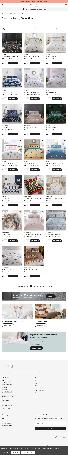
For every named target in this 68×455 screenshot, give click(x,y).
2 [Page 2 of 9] (24, 286)
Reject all (15, 452)
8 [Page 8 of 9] (43, 286)
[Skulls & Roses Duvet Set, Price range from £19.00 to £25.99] (12, 43)
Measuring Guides (7, 425)
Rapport (4, 196)
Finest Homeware (50, 232)
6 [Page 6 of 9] (37, 286)
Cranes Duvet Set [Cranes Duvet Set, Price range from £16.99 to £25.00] (29, 163)
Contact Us (38, 388)
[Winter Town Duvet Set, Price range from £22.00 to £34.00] (56, 220)
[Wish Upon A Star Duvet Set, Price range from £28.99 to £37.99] (34, 220)
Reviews (37, 393)
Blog (36, 385)
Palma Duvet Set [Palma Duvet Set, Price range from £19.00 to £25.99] (51, 127)
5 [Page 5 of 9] (34, 286)
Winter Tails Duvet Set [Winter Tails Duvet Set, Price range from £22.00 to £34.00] (9, 270)
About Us (37, 380)
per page (63, 29)
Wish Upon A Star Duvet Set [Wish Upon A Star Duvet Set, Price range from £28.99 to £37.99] (33, 234)
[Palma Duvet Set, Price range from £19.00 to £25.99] (56, 114)
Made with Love (28, 232)
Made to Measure (7, 423)
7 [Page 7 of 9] (40, 286)
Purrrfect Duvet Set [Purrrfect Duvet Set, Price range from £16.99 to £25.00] (52, 56)
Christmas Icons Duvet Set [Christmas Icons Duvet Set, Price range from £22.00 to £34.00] (32, 198)
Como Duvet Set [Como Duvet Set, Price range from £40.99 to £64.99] (7, 127)
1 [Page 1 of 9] (21, 286)
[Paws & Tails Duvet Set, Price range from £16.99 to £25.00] (34, 43)
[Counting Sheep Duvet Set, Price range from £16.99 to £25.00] (56, 149)
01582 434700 (8, 405)
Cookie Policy (44, 445)
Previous (18, 286)
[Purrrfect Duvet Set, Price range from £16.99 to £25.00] (56, 43)
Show (52, 29)
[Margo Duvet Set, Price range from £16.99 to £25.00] (56, 78)
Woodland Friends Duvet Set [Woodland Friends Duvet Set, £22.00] (55, 198)
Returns (4, 420)
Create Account (36, 348)
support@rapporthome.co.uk (12, 408)
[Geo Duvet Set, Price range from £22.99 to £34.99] (12, 185)
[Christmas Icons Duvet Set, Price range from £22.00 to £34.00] (34, 185)
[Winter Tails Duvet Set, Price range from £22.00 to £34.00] (12, 256)
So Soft (4, 54)
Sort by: (33, 29)
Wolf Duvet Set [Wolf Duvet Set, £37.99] (6, 234)
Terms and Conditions (25, 445)
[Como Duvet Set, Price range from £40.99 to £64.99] (12, 114)
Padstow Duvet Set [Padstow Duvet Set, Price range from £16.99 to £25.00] (8, 163)
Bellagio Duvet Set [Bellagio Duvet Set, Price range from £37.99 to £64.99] (30, 127)
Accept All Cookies (28, 452)
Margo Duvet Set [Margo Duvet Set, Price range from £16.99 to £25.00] (51, 92)
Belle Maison (5, 125)
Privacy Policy (36, 445)
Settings (6, 452)
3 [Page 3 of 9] (27, 286)
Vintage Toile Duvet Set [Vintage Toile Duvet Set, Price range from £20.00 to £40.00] (31, 92)
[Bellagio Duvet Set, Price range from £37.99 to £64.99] (34, 114)
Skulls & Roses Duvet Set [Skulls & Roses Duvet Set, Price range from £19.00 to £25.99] (10, 56)
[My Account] (62, 5)
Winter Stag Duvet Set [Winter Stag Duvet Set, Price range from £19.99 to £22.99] (31, 270)
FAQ (36, 383)
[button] (34, 23)
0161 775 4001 (8, 392)
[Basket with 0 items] (66, 5)
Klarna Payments (39, 390)
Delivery (4, 418)
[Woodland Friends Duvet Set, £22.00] (56, 185)
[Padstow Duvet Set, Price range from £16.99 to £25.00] (12, 149)
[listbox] (42, 28)
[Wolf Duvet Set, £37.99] (12, 220)
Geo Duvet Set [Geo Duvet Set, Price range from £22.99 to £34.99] (6, 198)
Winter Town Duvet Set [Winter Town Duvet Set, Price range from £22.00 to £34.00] (53, 234)
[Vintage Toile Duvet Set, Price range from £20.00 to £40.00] (34, 78)
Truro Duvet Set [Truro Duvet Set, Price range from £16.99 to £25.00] (7, 92)
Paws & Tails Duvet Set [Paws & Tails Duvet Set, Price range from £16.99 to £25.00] (31, 56)
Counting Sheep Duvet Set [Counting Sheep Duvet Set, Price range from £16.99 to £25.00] (54, 163)
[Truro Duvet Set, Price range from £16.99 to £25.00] (12, 78)
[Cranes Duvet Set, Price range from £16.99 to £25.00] (34, 149)
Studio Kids (49, 196)
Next (50, 286)
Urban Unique (27, 196)
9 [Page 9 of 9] (46, 286)
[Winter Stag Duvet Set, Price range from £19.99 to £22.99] (34, 256)
